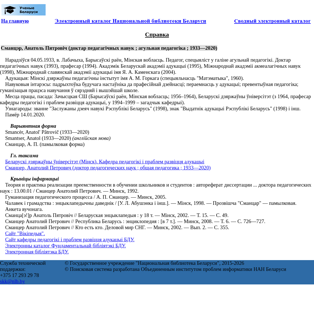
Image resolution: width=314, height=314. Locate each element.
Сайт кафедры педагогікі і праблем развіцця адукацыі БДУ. (70, 239)
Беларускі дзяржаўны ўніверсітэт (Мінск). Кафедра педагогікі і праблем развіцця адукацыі (104, 161)
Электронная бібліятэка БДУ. (37, 252)
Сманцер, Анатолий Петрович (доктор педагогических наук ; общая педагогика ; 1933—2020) (108, 168)
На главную (15, 21)
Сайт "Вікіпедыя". (25, 233)
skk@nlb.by (12, 281)
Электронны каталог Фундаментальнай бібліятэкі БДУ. (65, 245)
